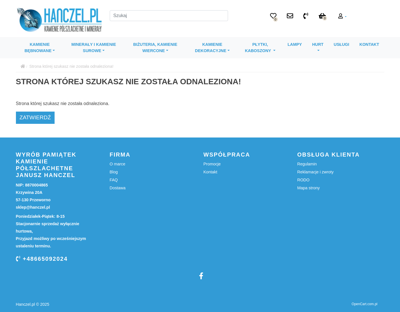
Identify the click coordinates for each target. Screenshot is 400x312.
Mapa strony (308, 188)
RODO (303, 180)
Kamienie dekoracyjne (210, 47)
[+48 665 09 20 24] (305, 16)
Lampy (295, 44)
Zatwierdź (35, 117)
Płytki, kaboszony (258, 47)
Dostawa (118, 188)
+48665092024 (42, 259)
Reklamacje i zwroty (315, 172)
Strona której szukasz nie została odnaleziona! (71, 66)
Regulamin (307, 164)
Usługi (341, 44)
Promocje (212, 164)
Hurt (318, 44)
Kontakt (369, 44)
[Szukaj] (169, 15)
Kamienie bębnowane (37, 47)
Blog (114, 172)
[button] (342, 16)
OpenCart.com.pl (365, 304)
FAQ (114, 180)
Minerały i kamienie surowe (93, 47)
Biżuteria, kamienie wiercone (155, 47)
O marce (117, 164)
